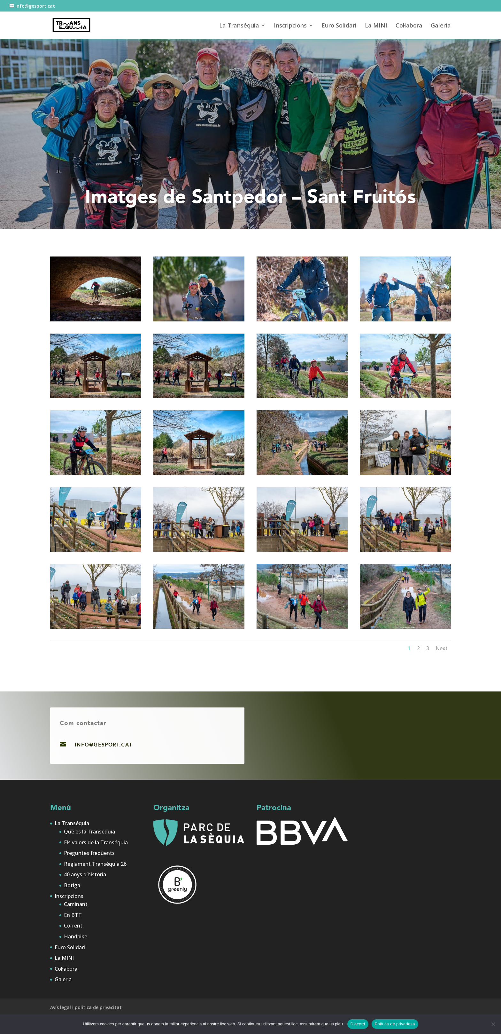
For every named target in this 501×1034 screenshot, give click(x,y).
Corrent (73, 925)
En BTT (73, 915)
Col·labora (409, 26)
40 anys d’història (85, 874)
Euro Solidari (339, 26)
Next (441, 648)
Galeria (441, 26)
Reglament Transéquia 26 (95, 863)
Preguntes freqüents (89, 852)
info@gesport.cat (104, 745)
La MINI (376, 26)
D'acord (358, 1024)
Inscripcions (290, 26)
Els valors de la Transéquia (96, 842)
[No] (493, 1024)
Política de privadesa (395, 1024)
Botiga (72, 885)
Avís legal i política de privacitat (86, 1007)
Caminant (76, 904)
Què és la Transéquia (89, 831)
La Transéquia (239, 26)
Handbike (75, 936)
